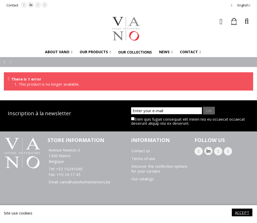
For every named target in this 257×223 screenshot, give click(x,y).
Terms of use (143, 158)
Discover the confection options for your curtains (159, 169)
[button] (58, 52)
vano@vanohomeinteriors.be (85, 181)
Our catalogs (142, 178)
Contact (12, 5)
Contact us (140, 150)
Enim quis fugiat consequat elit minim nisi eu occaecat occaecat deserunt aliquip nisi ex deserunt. (188, 121)
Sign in (221, 21)
